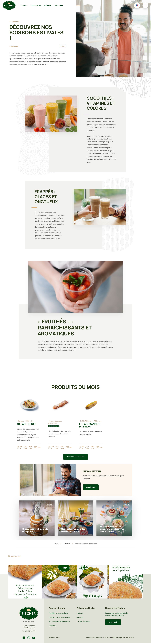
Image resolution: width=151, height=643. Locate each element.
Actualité (47, 5)
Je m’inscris (90, 487)
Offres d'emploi (83, 621)
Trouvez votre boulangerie (59, 617)
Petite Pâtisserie (86, 421)
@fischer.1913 (15, 556)
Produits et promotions (58, 613)
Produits (24, 5)
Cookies (107, 638)
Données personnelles (94, 638)
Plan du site (129, 638)
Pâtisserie (97, 421)
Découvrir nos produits (75, 457)
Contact (52, 625)
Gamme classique (55, 421)
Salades (21, 421)
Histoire (80, 613)
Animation (59, 5)
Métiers (80, 617)
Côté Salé (29, 421)
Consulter (15, 22)
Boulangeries (36, 5)
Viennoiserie (52, 423)
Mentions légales (117, 638)
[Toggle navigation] (145, 5)
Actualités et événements (59, 621)
